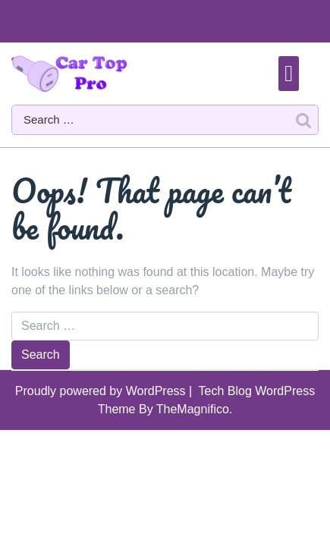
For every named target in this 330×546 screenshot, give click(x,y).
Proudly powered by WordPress (102, 390)
